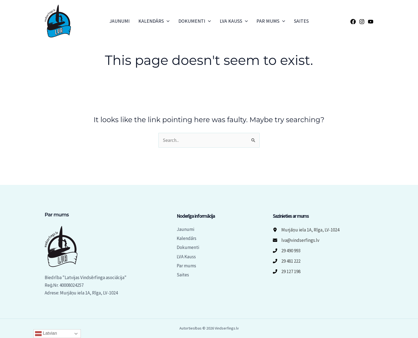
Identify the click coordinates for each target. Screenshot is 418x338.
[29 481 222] (286, 261)
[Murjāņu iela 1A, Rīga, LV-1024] (306, 230)
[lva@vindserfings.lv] (296, 240)
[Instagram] (362, 21)
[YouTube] (370, 21)
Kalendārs (154, 21)
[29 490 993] (286, 250)
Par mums (270, 21)
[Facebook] (353, 21)
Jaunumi (119, 21)
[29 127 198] (286, 271)
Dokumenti (194, 21)
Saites (301, 21)
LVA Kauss (234, 21)
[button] (167, 21)
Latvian (46, 333)
